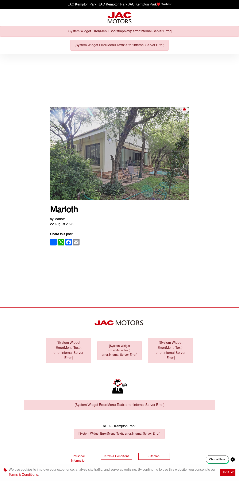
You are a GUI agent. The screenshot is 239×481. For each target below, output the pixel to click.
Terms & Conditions (116, 456)
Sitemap (154, 456)
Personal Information (78, 458)
